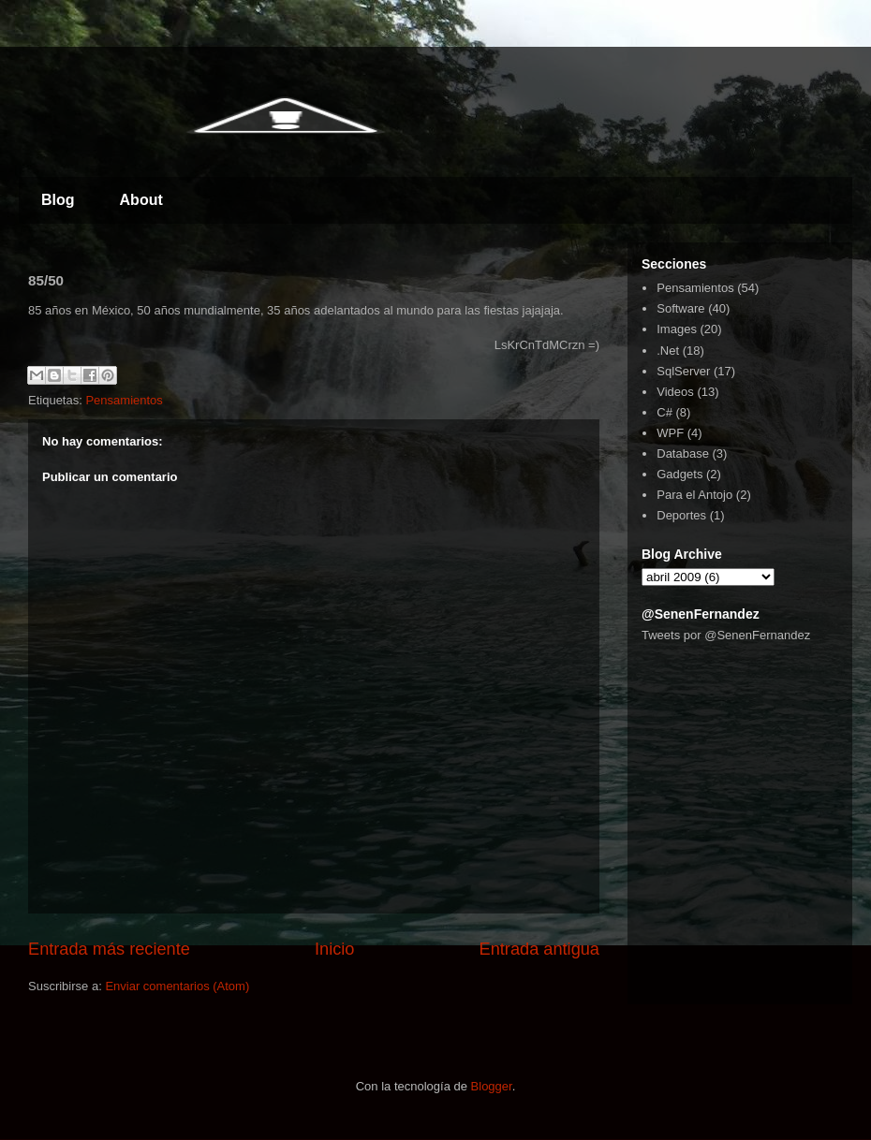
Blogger (491, 1086)
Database (683, 453)
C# (664, 412)
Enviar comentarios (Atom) (177, 986)
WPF (670, 433)
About (141, 200)
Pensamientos (123, 400)
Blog (58, 200)
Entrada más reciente (109, 949)
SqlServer (683, 371)
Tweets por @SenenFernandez (726, 635)
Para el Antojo (694, 495)
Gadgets (679, 474)
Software (680, 308)
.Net (668, 350)
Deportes (681, 515)
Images (677, 329)
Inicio (334, 949)
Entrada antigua (539, 949)
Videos (675, 392)
